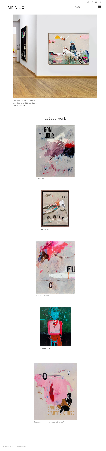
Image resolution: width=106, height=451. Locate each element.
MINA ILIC (16, 7)
